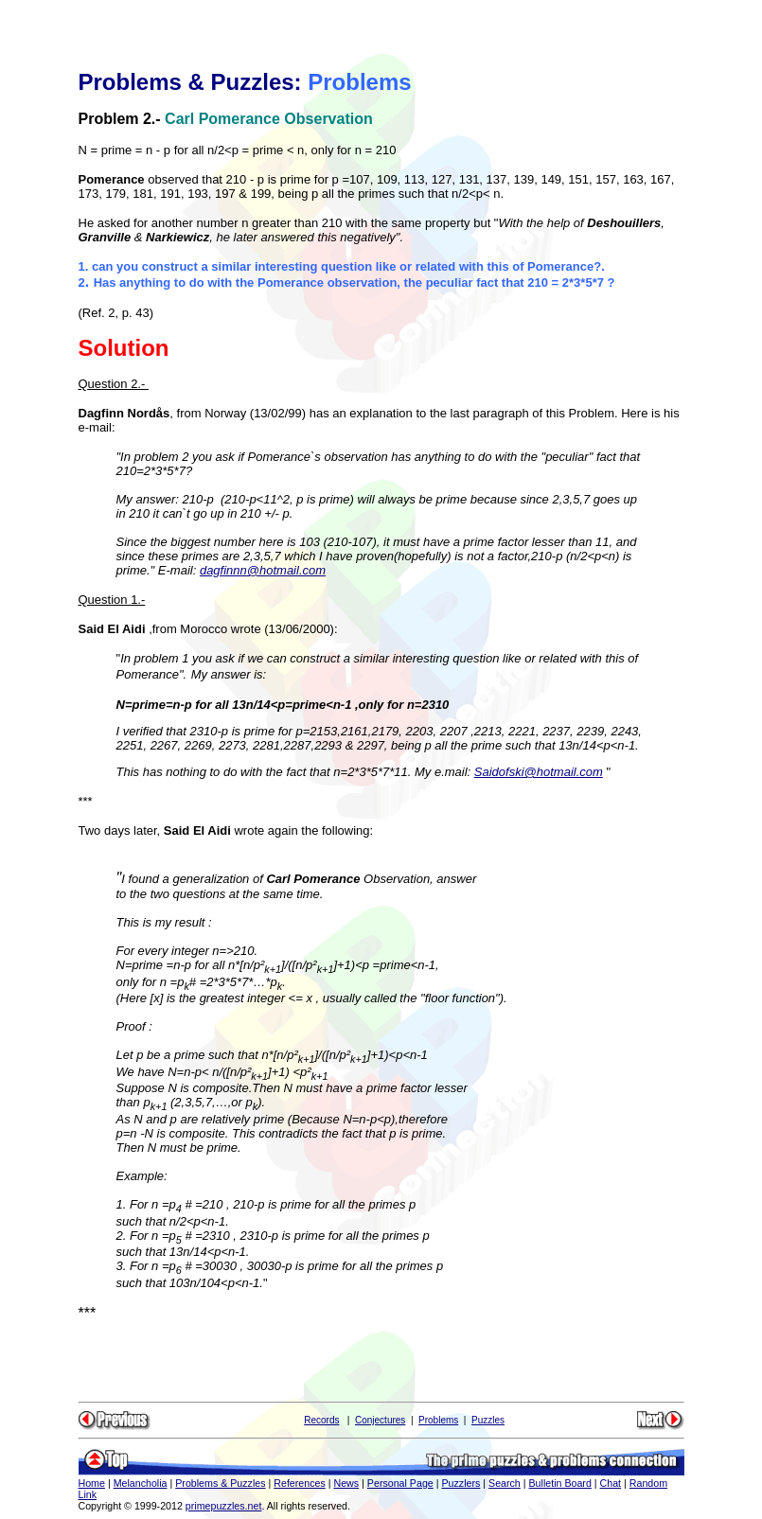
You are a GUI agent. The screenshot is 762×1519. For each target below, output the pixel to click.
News (346, 1483)
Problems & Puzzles (220, 1483)
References (300, 1483)
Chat (611, 1483)
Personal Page (400, 1483)
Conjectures (380, 1420)
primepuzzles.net (224, 1505)
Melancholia (141, 1483)
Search (504, 1483)
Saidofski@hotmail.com (538, 772)
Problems (438, 1420)
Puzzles (488, 1420)
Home (92, 1483)
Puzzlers (460, 1483)
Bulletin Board (560, 1483)
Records (321, 1420)
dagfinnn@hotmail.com (263, 570)
